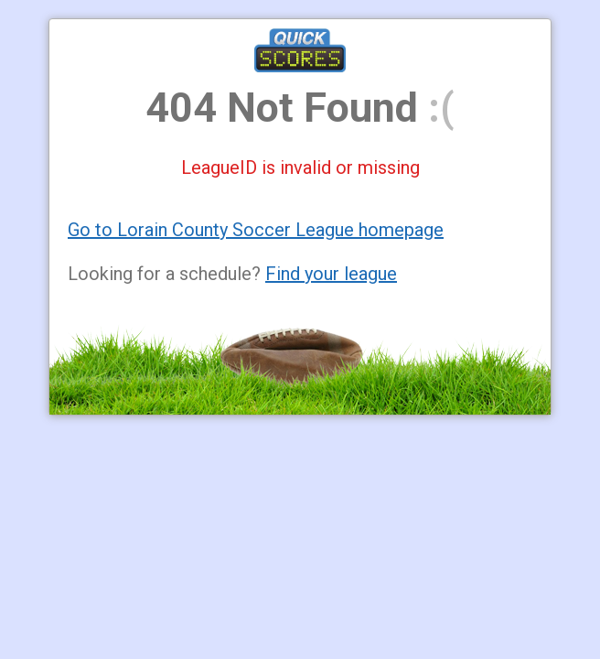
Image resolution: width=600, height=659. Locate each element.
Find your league (331, 274)
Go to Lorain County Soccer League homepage (256, 230)
